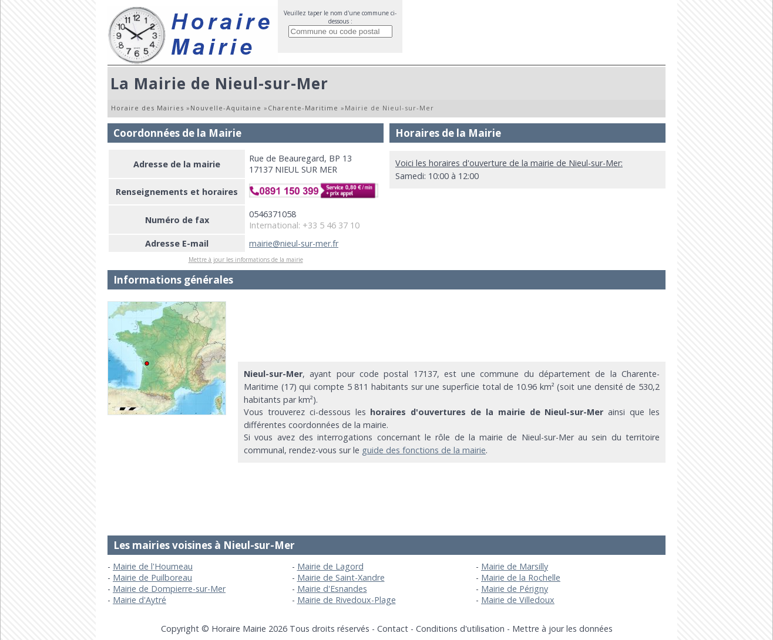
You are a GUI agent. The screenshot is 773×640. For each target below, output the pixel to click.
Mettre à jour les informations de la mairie (246, 259)
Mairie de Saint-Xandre (341, 577)
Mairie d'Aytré (139, 599)
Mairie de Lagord (330, 566)
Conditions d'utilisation (460, 628)
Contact (392, 628)
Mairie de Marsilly (514, 566)
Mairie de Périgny (514, 588)
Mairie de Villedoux (517, 599)
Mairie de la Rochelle (520, 577)
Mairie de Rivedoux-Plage (346, 599)
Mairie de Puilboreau (152, 577)
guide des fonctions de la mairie (424, 450)
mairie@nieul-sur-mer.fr (293, 243)
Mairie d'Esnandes (332, 588)
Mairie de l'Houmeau (153, 566)
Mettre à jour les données (562, 628)
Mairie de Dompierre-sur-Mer (169, 588)
